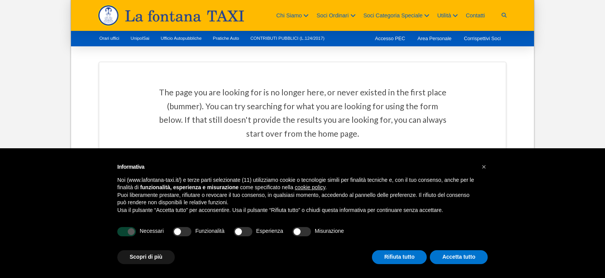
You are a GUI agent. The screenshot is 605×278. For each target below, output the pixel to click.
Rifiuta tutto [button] (399, 257)
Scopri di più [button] (146, 257)
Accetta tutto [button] (458, 257)
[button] (504, 15)
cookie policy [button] (310, 187)
